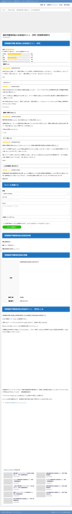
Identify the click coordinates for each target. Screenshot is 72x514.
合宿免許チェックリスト (52, 4)
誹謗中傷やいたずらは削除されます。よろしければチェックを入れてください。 (28, 223)
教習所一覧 (42, 4)
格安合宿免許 (67, 4)
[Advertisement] (36, 22)
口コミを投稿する (11, 227)
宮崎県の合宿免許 (9, 470)
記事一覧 (3, 512)
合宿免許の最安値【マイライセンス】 (16, 402)
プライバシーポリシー (17, 512)
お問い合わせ (9, 512)
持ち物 (60, 4)
